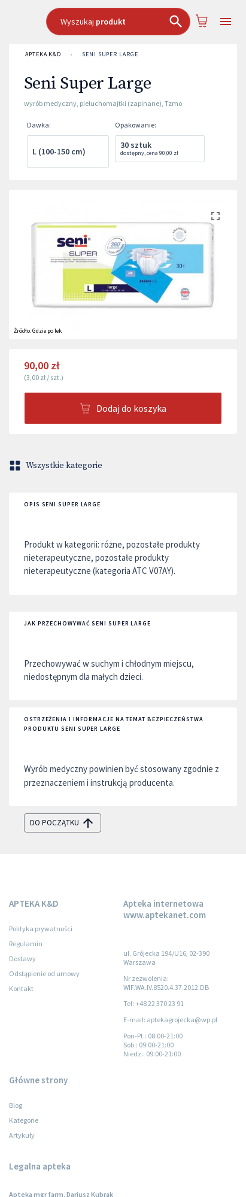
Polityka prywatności (40, 928)
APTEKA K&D (43, 54)
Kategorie (23, 1120)
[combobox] (118, 21)
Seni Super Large (110, 54)
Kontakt (21, 988)
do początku (63, 823)
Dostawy (22, 958)
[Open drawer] (225, 21)
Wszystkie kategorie (57, 465)
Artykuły (22, 1135)
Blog (15, 1105)
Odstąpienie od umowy (44, 973)
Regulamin (25, 943)
